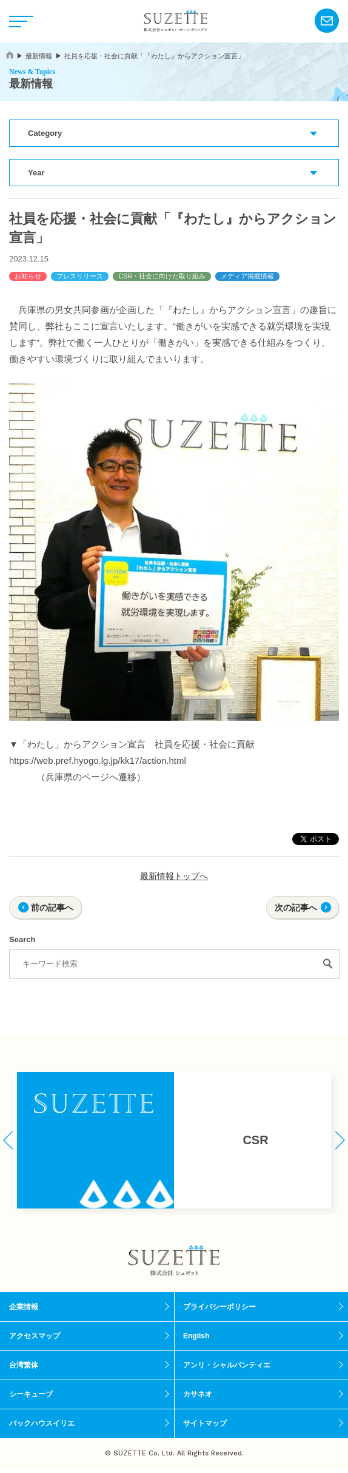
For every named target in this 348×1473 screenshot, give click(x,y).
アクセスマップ (34, 1336)
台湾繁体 (23, 1365)
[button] (8, 1140)
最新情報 (38, 55)
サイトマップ (205, 1423)
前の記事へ (52, 907)
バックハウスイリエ (42, 1423)
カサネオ (197, 1394)
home (9, 55)
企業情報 (23, 1307)
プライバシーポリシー (219, 1307)
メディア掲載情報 (247, 276)
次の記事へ (296, 907)
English (196, 1336)
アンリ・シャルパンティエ (226, 1365)
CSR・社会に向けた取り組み (162, 276)
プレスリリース (79, 276)
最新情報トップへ (174, 876)
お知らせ (28, 276)
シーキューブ (31, 1394)
